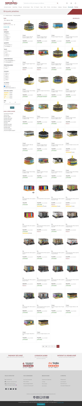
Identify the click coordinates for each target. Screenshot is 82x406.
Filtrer (12, 107)
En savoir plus (60, 402)
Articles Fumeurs (9, 15)
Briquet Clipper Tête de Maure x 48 (28, 145)
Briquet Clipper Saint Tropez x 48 (57, 307)
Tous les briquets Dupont (9, 130)
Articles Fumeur (7, 7)
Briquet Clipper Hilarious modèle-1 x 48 (56, 91)
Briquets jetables (17, 15)
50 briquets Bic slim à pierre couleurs (29, 226)
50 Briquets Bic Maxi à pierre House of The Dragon (43, 280)
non (7, 66)
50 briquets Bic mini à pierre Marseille (29, 199)
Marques (65, 7)
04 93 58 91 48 (8, 379)
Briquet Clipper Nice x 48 (57, 36)
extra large (8, 51)
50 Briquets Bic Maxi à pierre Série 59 (57, 226)
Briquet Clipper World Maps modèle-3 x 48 (72, 172)
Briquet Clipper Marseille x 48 (28, 334)
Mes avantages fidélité (28, 383)
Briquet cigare (7, 116)
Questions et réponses (46, 379)
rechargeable (9, 62)
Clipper (8, 36)
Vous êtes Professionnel (65, 385)
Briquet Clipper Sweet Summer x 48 (71, 118)
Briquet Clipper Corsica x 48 (72, 144)
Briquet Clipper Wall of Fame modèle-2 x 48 (28, 37)
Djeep (7, 40)
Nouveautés (70, 7)
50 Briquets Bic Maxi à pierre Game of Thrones (43, 307)
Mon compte (26, 381)
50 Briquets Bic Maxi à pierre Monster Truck (57, 199)
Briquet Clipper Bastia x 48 (72, 306)
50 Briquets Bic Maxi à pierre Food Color (72, 199)
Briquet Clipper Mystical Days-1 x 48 (56, 172)
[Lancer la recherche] (57, 3)
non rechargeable (10, 60)
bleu (7, 74)
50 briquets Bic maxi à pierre (43, 198)
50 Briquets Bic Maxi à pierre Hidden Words (72, 226)
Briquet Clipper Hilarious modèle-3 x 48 (28, 118)
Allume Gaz (6, 115)
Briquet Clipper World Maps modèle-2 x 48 (29, 91)
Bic (7, 35)
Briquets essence (8, 125)
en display (9, 46)
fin (7, 52)
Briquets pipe (7, 127)
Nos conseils (44, 383)
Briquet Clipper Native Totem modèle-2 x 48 (42, 145)
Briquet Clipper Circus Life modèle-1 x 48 (72, 37)
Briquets (6, 122)
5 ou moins (9, 44)
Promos (76, 7)
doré (7, 76)
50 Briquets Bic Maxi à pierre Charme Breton (72, 253)
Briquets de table (8, 124)
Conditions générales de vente (49, 393)
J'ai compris (41, 404)
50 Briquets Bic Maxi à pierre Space (29, 253)
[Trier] (12, 20)
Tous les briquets (7, 129)
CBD (45, 7)
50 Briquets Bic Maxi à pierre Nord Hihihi (57, 280)
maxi (7, 54)
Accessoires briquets (8, 113)
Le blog (43, 381)
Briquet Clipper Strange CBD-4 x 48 (42, 172)
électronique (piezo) (11, 87)
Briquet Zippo (7, 121)
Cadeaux (60, 7)
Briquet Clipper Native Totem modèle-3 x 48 (56, 64)
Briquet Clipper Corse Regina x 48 (42, 64)
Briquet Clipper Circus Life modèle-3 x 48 (72, 64)
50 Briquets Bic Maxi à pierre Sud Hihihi (29, 307)
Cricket (8, 38)
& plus (8, 92)
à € (13, 102)
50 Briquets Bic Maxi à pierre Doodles (43, 253)
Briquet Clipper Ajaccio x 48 (43, 333)
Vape (41, 7)
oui (7, 68)
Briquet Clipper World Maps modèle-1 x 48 (29, 172)
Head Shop (14, 7)
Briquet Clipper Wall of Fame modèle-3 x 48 (56, 118)
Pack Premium (64, 383)
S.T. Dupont (36, 7)
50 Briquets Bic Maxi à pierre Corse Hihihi (72, 280)
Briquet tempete (7, 119)
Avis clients (44, 385)
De (7, 102)
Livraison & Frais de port (28, 385)
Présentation (63, 379)
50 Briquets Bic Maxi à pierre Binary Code (43, 226)
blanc (7, 73)
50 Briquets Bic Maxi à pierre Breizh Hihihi (29, 280)
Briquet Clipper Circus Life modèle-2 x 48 (57, 145)
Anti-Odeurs (54, 7)
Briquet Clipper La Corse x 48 (43, 118)
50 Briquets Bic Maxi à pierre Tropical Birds (57, 253)
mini (7, 55)
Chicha (48, 7)
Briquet (20, 7)
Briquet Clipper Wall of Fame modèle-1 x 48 (71, 91)
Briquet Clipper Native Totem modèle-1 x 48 (42, 37)
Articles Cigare (26, 7)
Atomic (8, 33)
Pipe (32, 7)
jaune (7, 77)
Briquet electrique (8, 118)
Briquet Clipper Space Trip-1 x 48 (29, 64)
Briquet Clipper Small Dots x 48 (43, 91)
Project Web (51, 400)
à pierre (8, 86)
